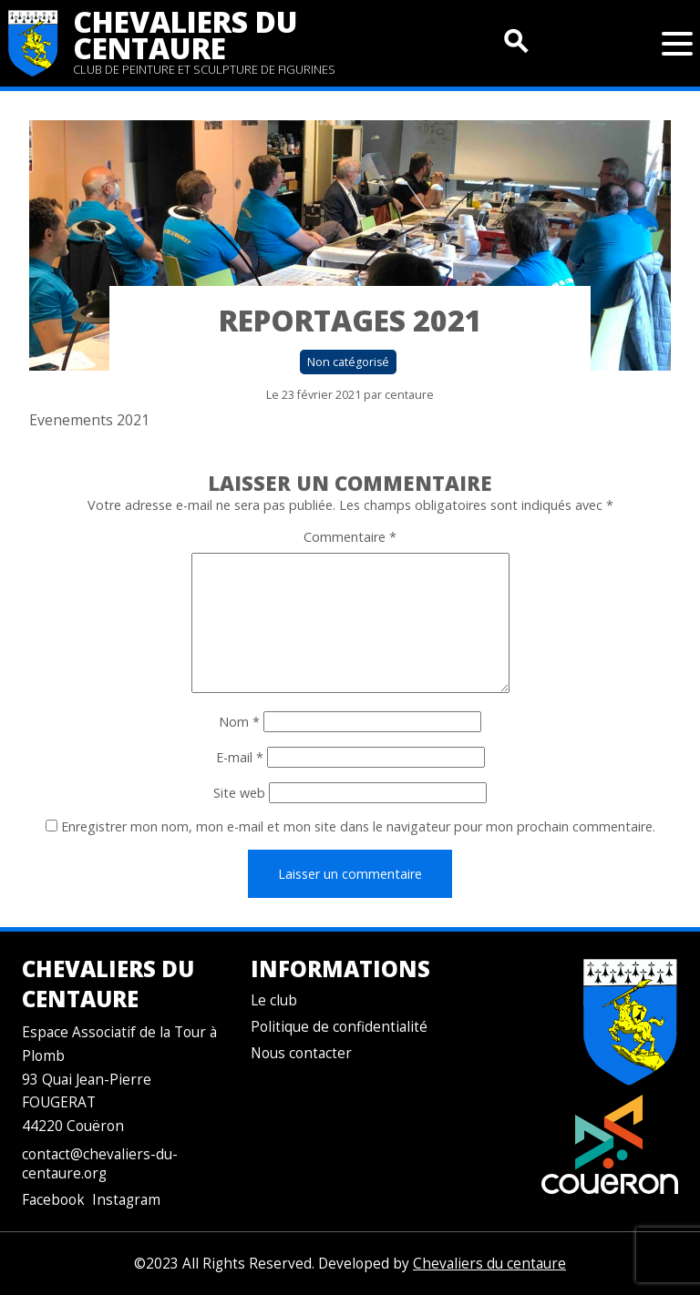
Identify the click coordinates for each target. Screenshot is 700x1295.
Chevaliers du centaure (185, 34)
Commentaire (350, 537)
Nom (239, 721)
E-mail (239, 757)
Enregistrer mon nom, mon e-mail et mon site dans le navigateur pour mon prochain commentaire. (358, 826)
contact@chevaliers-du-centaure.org (100, 1164)
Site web (239, 792)
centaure (409, 395)
